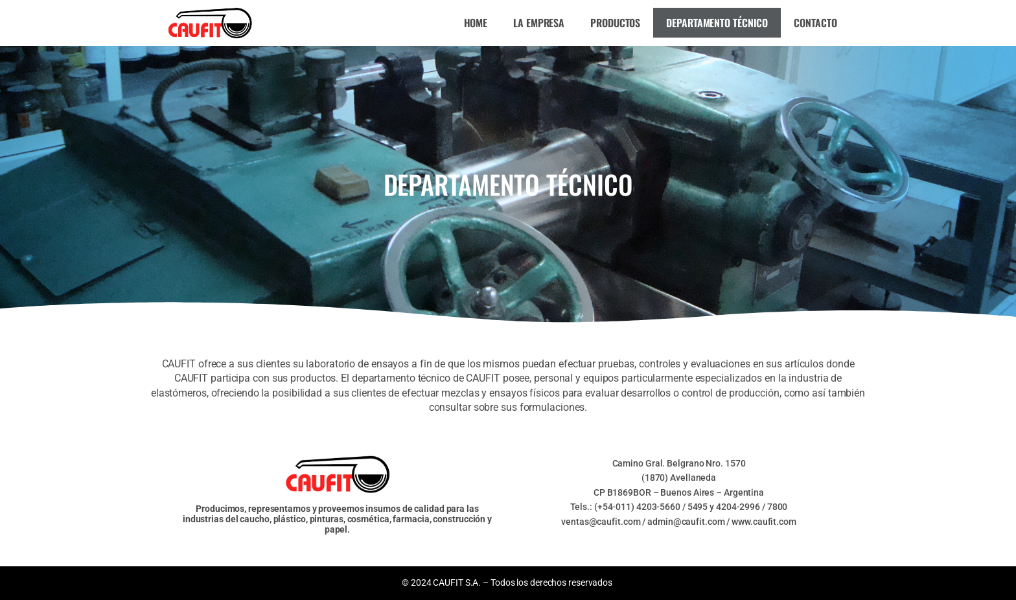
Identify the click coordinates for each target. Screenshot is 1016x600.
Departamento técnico (717, 22)
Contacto (815, 22)
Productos (615, 22)
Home (476, 22)
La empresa (538, 22)
